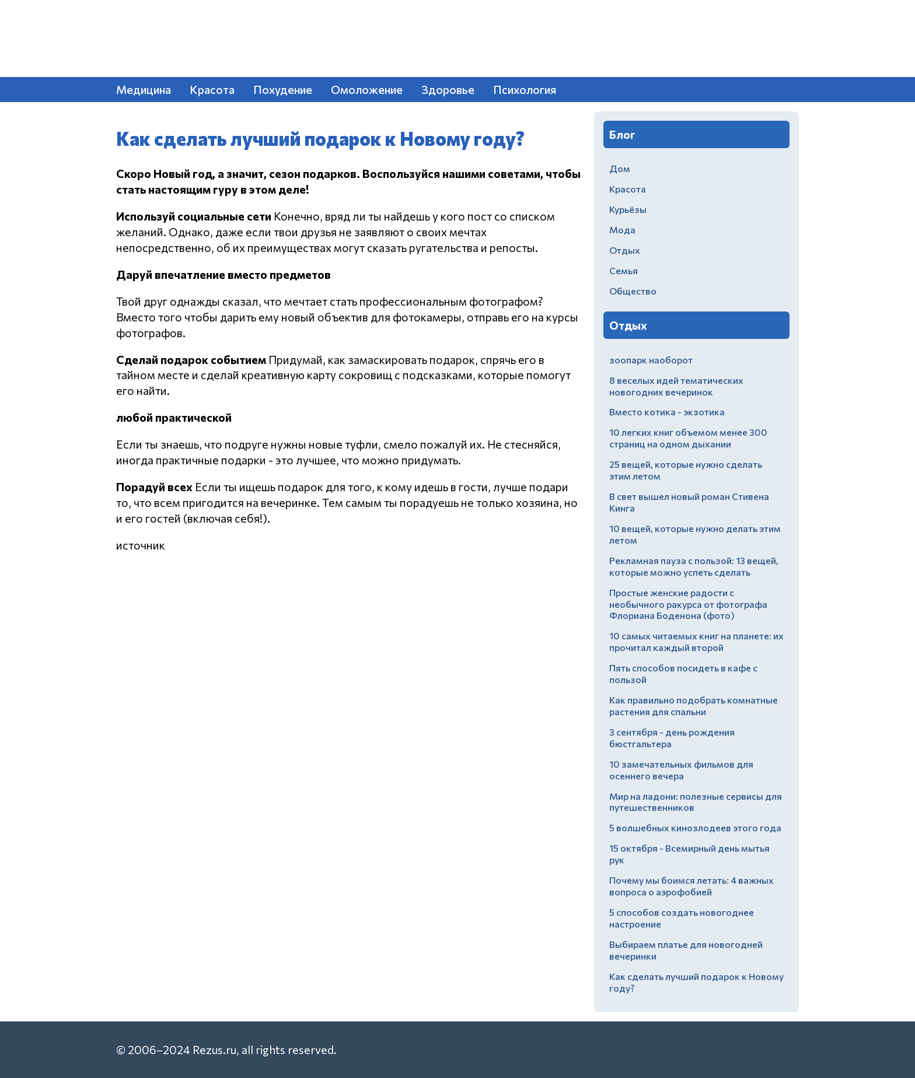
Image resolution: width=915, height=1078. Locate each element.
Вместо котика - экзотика (667, 411)
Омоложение (367, 89)
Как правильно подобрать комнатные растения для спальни (693, 705)
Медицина (143, 89)
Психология (524, 89)
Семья (623, 270)
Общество (632, 290)
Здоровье (447, 89)
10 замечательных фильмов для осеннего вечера (681, 769)
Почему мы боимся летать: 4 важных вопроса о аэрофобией (691, 885)
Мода (622, 229)
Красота (212, 89)
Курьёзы (628, 209)
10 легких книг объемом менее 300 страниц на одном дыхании (688, 437)
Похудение (282, 89)
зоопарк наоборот (651, 359)
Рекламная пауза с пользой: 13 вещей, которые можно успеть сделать (693, 566)
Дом (619, 168)
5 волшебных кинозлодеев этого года (695, 827)
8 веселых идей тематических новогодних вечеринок (676, 385)
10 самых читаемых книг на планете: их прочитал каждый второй (696, 641)
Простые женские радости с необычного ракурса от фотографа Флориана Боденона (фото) (688, 604)
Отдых (624, 250)
